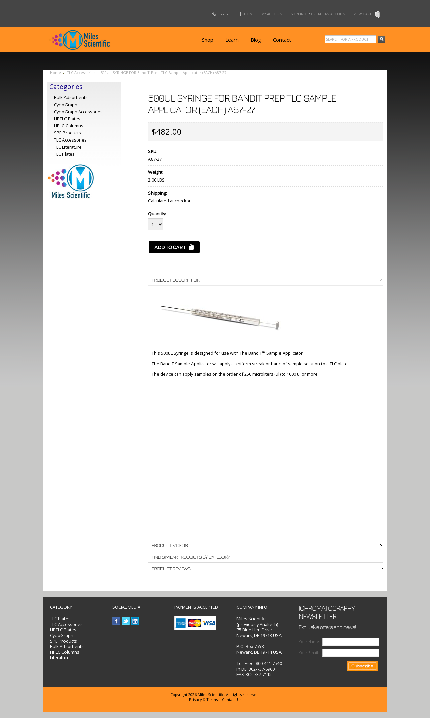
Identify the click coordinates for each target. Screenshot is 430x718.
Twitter (126, 621)
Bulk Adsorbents (71, 97)
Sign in (297, 14)
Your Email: (309, 652)
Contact (282, 39)
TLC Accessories (81, 72)
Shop (207, 39)
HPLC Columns (68, 126)
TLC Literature (68, 147)
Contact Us (231, 699)
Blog (256, 39)
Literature (60, 657)
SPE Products (67, 133)
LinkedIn (135, 621)
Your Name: (309, 641)
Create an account (329, 14)
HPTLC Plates (63, 630)
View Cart (362, 14)
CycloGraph (65, 105)
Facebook (116, 621)
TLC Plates (60, 618)
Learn (232, 39)
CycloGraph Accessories (78, 112)
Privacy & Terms (203, 699)
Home (249, 14)
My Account (272, 14)
